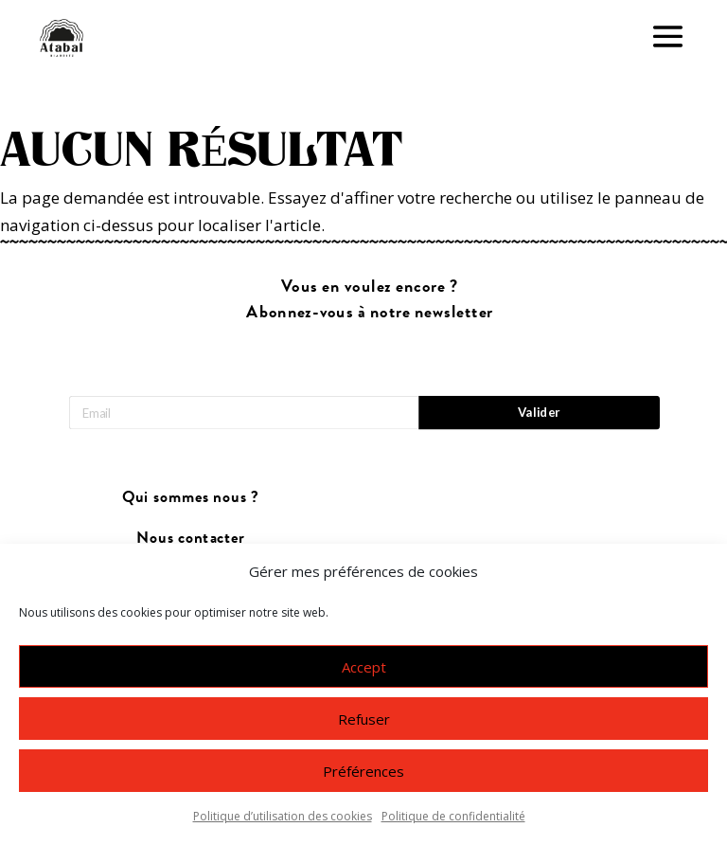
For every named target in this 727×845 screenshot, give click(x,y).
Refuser (364, 719)
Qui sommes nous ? (190, 498)
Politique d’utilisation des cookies (282, 816)
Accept (364, 666)
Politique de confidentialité (453, 816)
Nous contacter (190, 537)
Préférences (363, 771)
